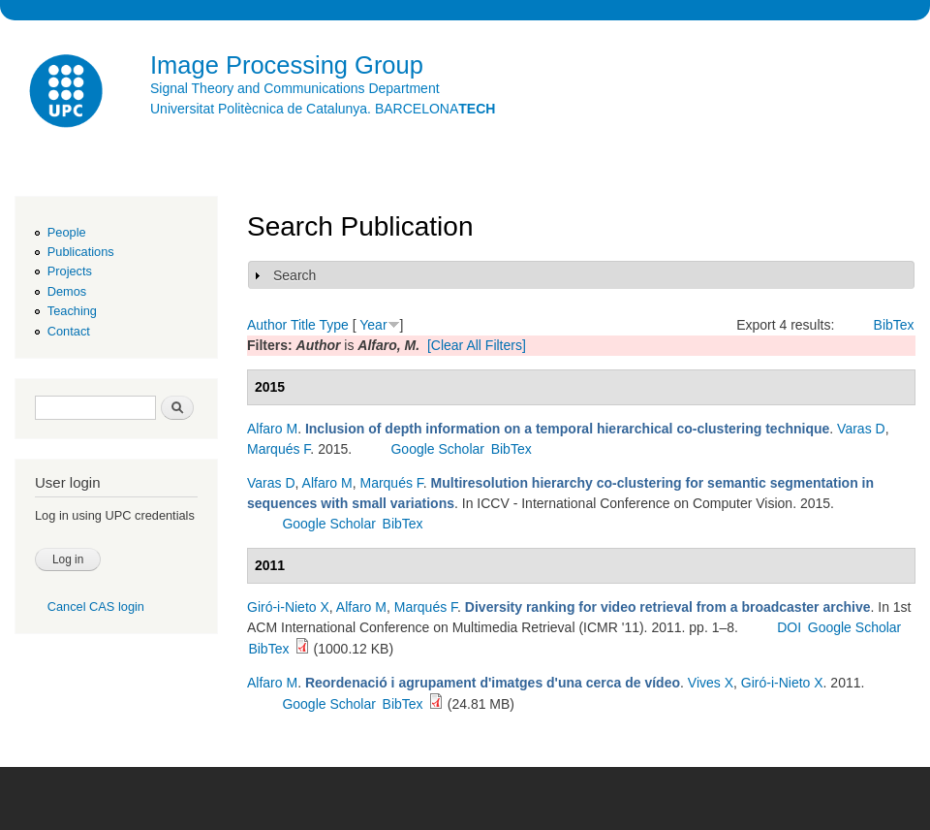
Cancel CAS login (95, 606)
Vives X (710, 682)
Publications (80, 251)
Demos (66, 291)
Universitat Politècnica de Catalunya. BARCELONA (322, 108)
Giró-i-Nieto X (288, 607)
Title (303, 325)
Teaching (72, 310)
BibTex (894, 325)
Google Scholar (437, 449)
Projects (69, 271)
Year (373, 325)
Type (333, 325)
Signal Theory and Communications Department (295, 88)
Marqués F (278, 449)
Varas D (861, 428)
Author (267, 325)
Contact (68, 331)
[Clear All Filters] (476, 345)
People (66, 232)
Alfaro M (272, 428)
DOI (789, 627)
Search (294, 275)
